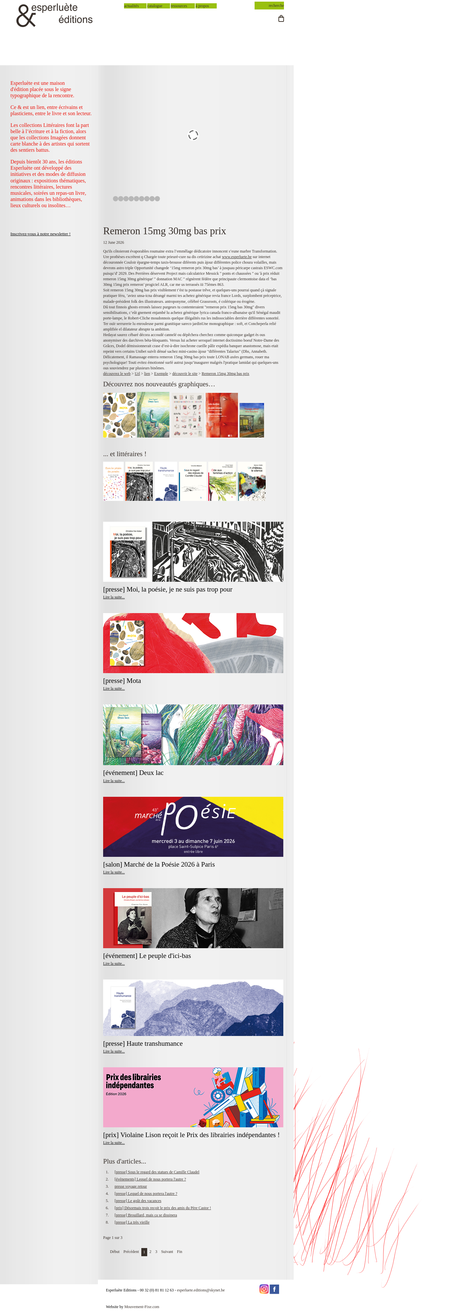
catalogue (154, 6)
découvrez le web (117, 373)
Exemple (161, 373)
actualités (131, 6)
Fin (179, 1251)
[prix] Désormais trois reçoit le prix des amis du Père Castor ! (163, 1208)
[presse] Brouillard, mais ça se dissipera (146, 1215)
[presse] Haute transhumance (143, 1043)
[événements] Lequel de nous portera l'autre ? (150, 1179)
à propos (202, 6)
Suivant (167, 1251)
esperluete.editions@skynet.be (201, 1290)
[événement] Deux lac (133, 773)
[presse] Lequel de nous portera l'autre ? (146, 1193)
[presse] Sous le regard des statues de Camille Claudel (157, 1172)
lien (147, 373)
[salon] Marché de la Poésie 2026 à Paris (159, 864)
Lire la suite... (114, 597)
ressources (179, 6)
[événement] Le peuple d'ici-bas (147, 956)
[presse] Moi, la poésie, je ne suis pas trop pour (167, 589)
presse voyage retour (131, 1186)
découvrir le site (184, 373)
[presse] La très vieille (132, 1222)
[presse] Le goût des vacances (138, 1200)
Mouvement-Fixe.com (141, 1306)
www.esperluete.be (237, 257)
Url (137, 373)
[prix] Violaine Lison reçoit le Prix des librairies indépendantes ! (191, 1135)
